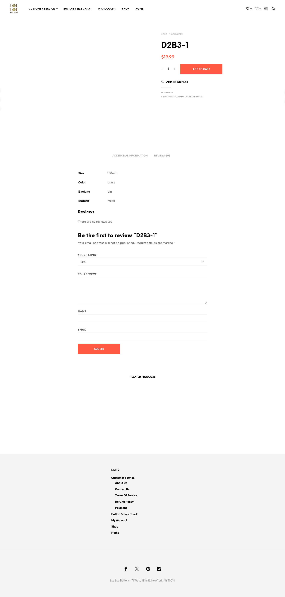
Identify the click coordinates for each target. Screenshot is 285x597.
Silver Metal (196, 97)
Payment (121, 507)
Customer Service (42, 9)
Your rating (87, 255)
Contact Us (122, 489)
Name (83, 311)
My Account (107, 9)
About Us (121, 483)
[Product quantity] (168, 69)
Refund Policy (124, 501)
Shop (125, 9)
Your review (87, 274)
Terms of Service (126, 495)
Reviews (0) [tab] (162, 156)
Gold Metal (177, 34)
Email (82, 330)
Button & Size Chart (77, 9)
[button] (249, 9)
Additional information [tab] (130, 156)
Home (139, 9)
